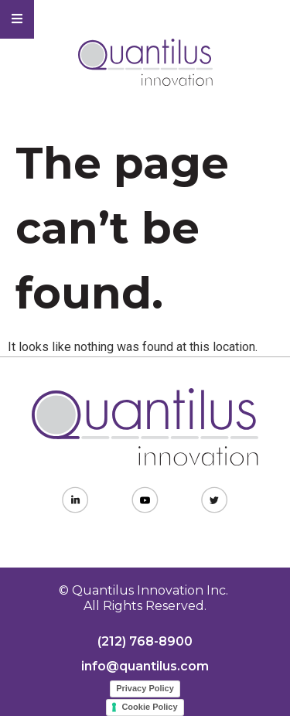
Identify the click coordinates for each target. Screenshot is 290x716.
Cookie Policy (149, 706)
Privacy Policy (145, 688)
